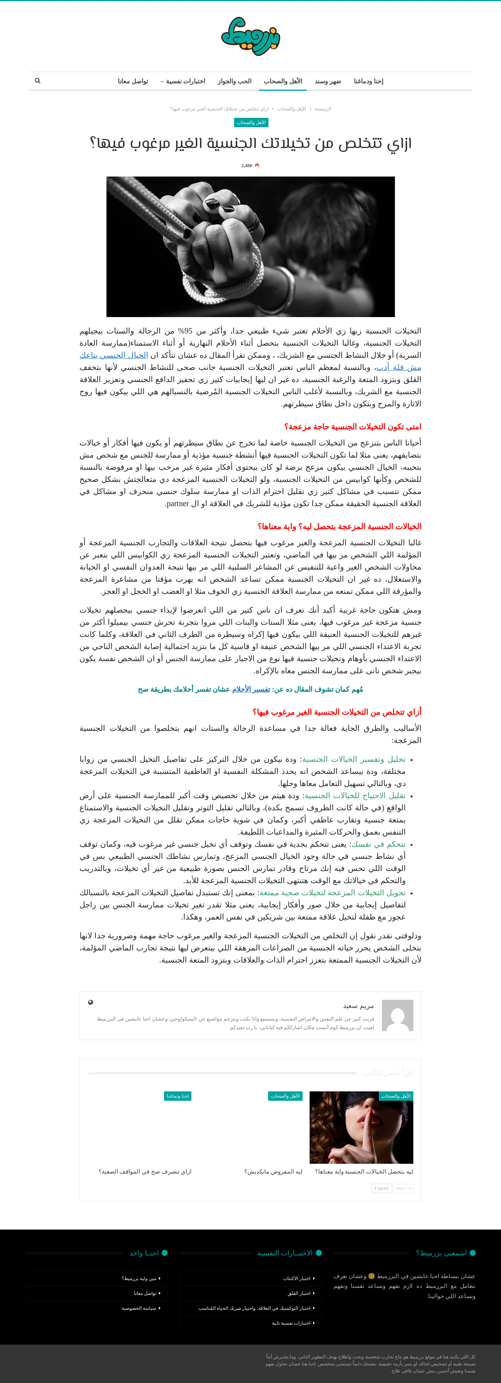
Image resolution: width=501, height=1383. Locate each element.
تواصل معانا (130, 81)
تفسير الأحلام (251, 689)
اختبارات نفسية (183, 81)
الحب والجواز (233, 81)
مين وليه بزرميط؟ (139, 1278)
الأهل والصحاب (284, 81)
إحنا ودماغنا (371, 81)
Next (381, 1188)
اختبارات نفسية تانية (291, 1323)
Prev (403, 1188)
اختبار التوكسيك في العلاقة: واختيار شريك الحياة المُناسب (254, 1308)
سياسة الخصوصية (139, 1308)
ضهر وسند (330, 81)
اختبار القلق (299, 1293)
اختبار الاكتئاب (296, 1278)
